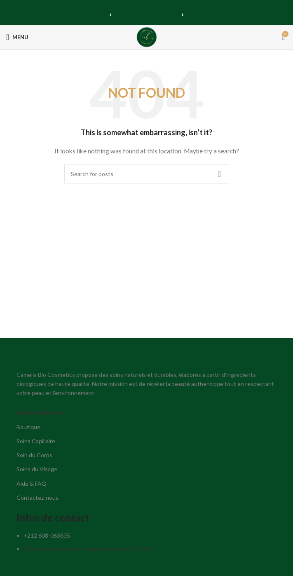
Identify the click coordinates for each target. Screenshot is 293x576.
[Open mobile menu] (17, 37)
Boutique (28, 426)
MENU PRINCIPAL (40, 412)
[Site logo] (146, 36)
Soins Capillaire (35, 440)
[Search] (146, 174)
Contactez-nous (37, 497)
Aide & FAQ (31, 483)
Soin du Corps (34, 454)
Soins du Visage (36, 469)
